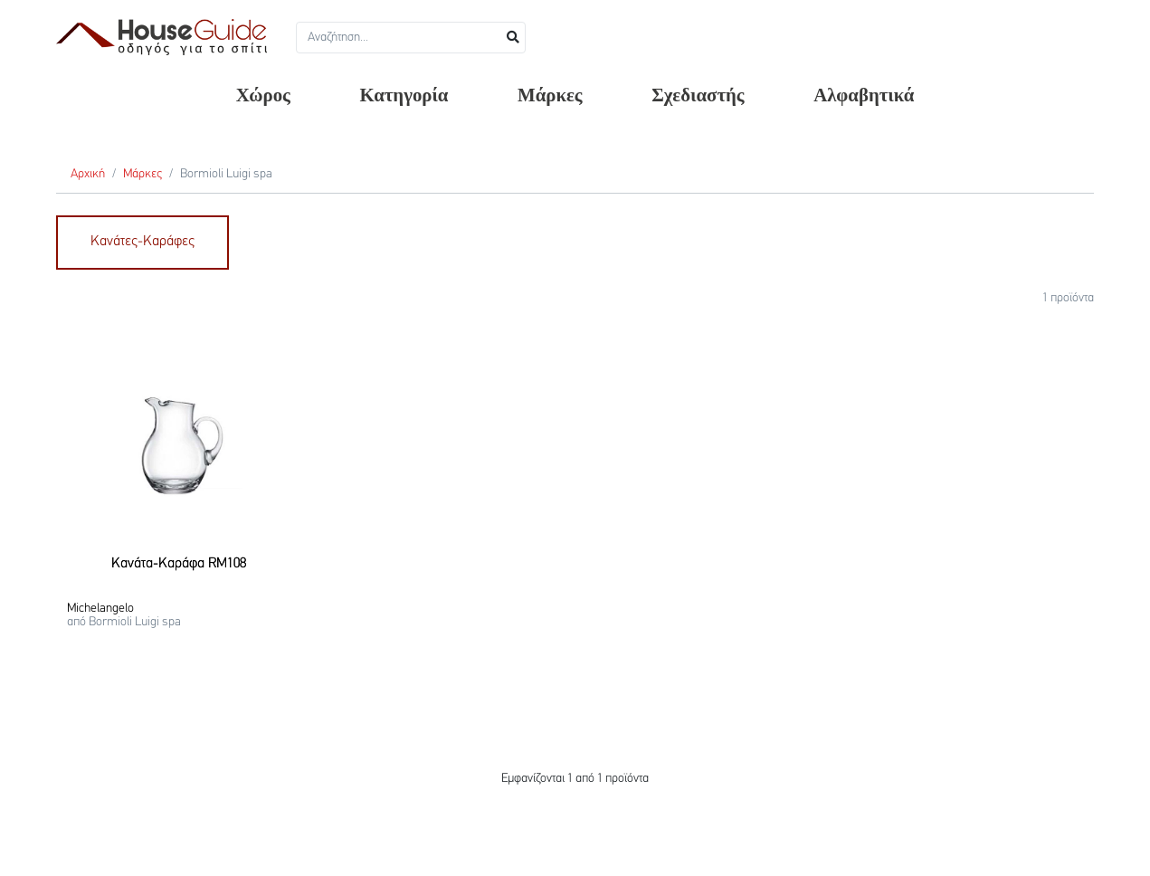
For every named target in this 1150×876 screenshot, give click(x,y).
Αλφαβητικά (863, 94)
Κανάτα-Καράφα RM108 (178, 564)
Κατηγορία (403, 94)
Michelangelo (100, 608)
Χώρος (263, 94)
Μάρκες (550, 94)
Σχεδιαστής (697, 94)
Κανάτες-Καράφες (142, 241)
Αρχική (88, 174)
